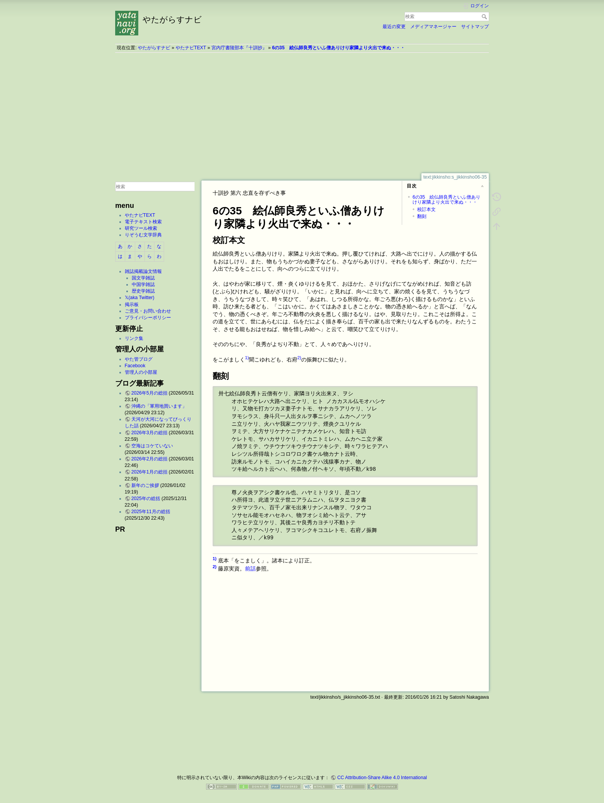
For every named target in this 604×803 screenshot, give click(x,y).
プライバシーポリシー (148, 317)
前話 (250, 568)
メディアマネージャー (433, 26)
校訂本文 (426, 209)
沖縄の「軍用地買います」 (159, 406)
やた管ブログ (139, 359)
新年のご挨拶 (145, 485)
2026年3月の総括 (149, 432)
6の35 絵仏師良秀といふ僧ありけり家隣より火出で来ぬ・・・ (338, 47)
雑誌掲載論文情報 (143, 271)
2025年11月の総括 (150, 511)
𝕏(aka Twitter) (139, 297)
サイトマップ (475, 26)
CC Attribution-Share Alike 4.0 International (382, 777)
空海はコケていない (152, 445)
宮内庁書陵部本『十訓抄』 (239, 47)
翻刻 (421, 216)
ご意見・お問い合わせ (148, 311)
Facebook (135, 365)
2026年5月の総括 (149, 393)
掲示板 (132, 304)
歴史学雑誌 (143, 291)
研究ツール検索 (141, 228)
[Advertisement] (302, 113)
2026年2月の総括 (149, 459)
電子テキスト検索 (143, 221)
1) (247, 357)
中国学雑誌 (143, 284)
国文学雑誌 (143, 278)
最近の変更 (394, 26)
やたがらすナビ (154, 47)
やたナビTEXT (191, 47)
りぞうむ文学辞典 (143, 235)
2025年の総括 (145, 498)
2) (299, 357)
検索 (485, 16)
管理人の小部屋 (141, 372)
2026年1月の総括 (149, 472)
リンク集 (134, 338)
